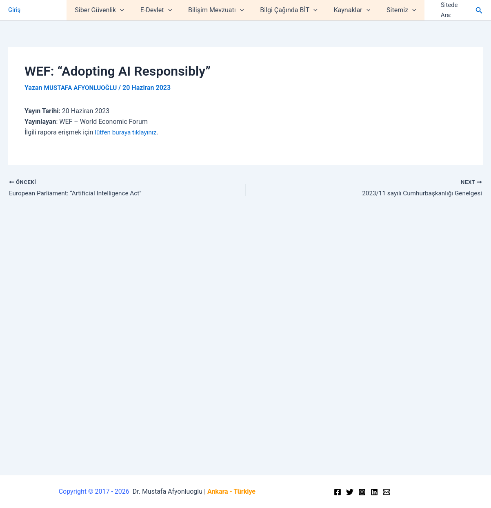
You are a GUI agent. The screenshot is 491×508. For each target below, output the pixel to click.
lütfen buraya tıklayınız (127, 132)
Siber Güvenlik (107, 10)
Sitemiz (393, 10)
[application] (128, 10)
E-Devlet (161, 10)
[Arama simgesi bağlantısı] (479, 10)
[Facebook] (337, 492)
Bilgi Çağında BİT (286, 10)
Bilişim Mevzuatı (217, 10)
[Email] (386, 492)
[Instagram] (362, 492)
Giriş (14, 10)
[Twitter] (349, 492)
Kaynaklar (347, 10)
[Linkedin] (374, 492)
